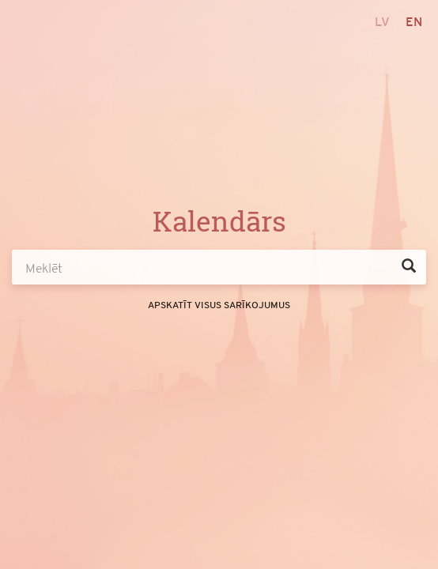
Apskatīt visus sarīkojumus (219, 305)
